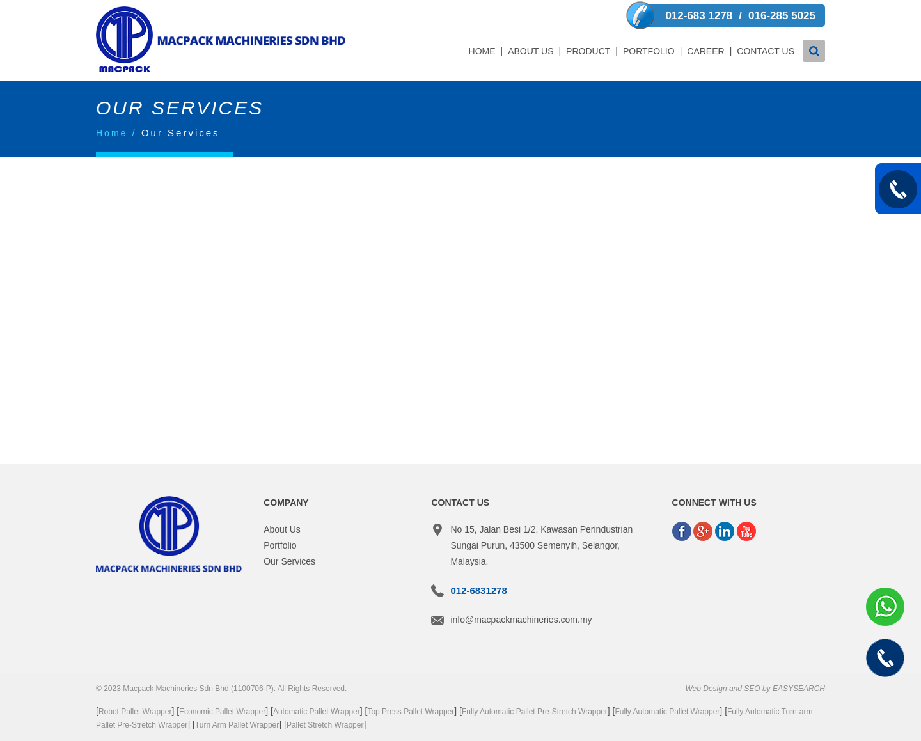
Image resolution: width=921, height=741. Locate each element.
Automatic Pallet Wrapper (316, 711)
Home (482, 51)
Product (588, 51)
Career (705, 51)
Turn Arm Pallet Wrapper (237, 725)
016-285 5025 (781, 16)
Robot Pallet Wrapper (135, 711)
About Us (530, 51)
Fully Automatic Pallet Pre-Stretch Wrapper (535, 711)
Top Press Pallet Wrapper (410, 711)
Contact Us (765, 51)
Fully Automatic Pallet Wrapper (667, 711)
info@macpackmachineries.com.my (521, 619)
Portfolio (649, 51)
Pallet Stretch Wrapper (325, 725)
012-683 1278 (698, 16)
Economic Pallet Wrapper (222, 711)
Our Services (289, 561)
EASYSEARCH (799, 688)
